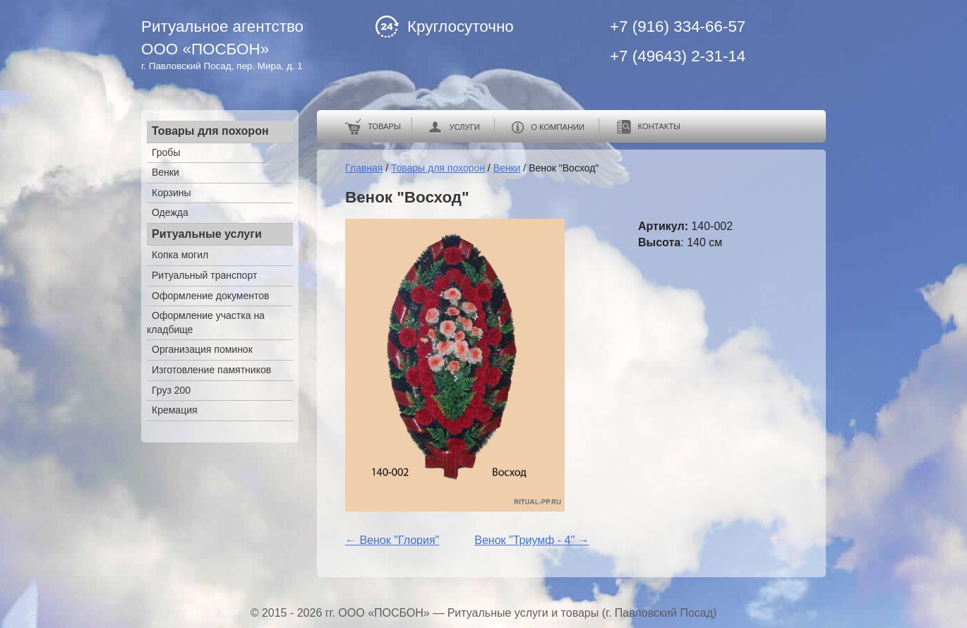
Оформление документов (211, 295)
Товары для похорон (210, 131)
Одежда (170, 212)
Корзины (171, 192)
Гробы (166, 152)
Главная (364, 168)
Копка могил (180, 254)
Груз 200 (171, 390)
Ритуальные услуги (207, 234)
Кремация (175, 410)
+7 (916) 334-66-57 (677, 26)
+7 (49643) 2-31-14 (677, 56)
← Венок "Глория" (392, 540)
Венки (165, 172)
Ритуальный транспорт (204, 275)
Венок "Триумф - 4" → (531, 540)
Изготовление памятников (211, 369)
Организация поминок (202, 349)
